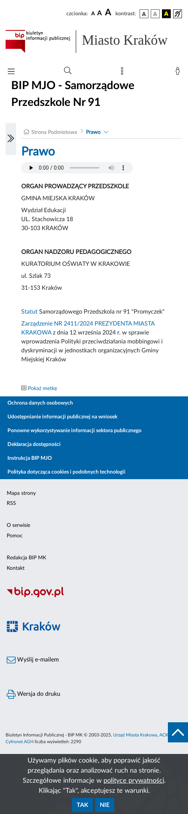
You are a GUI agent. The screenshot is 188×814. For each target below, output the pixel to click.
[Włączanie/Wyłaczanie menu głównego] (11, 72)
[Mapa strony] (124, 72)
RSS (11, 503)
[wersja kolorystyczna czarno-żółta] (166, 14)
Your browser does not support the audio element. (77, 167)
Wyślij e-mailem (33, 660)
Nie (104, 805)
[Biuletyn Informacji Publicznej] (94, 596)
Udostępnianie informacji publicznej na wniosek (62, 416)
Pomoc (15, 535)
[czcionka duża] (109, 12)
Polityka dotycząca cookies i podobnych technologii (66, 472)
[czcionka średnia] (99, 14)
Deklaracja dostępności (34, 444)
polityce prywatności (133, 780)
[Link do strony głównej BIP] (94, 41)
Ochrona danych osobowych (40, 403)
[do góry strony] (178, 732)
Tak (82, 805)
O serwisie (18, 525)
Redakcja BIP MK (26, 557)
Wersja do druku (33, 694)
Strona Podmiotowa (54, 132)
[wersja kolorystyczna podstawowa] (144, 14)
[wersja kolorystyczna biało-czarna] (155, 14)
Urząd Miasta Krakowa (135, 735)
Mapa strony (21, 493)
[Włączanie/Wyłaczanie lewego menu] (11, 139)
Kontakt (16, 568)
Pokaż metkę (42, 388)
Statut (29, 312)
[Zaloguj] (179, 72)
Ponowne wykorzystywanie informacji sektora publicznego (74, 430)
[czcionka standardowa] (93, 13)
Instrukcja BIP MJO (29, 458)
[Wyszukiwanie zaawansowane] (67, 71)
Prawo (93, 132)
